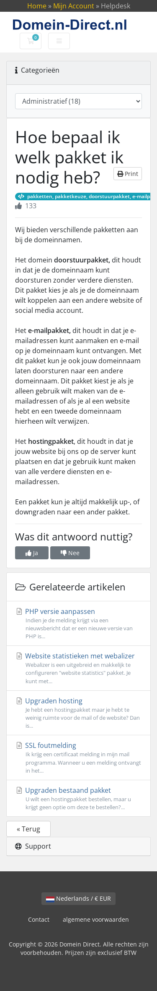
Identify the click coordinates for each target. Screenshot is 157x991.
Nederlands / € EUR (78, 898)
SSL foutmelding (78, 758)
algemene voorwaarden (96, 919)
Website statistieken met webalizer (78, 668)
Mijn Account (73, 5)
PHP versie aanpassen (78, 624)
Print (127, 174)
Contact (38, 919)
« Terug (28, 829)
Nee (70, 553)
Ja (32, 553)
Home (36, 5)
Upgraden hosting (78, 713)
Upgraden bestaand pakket (78, 798)
